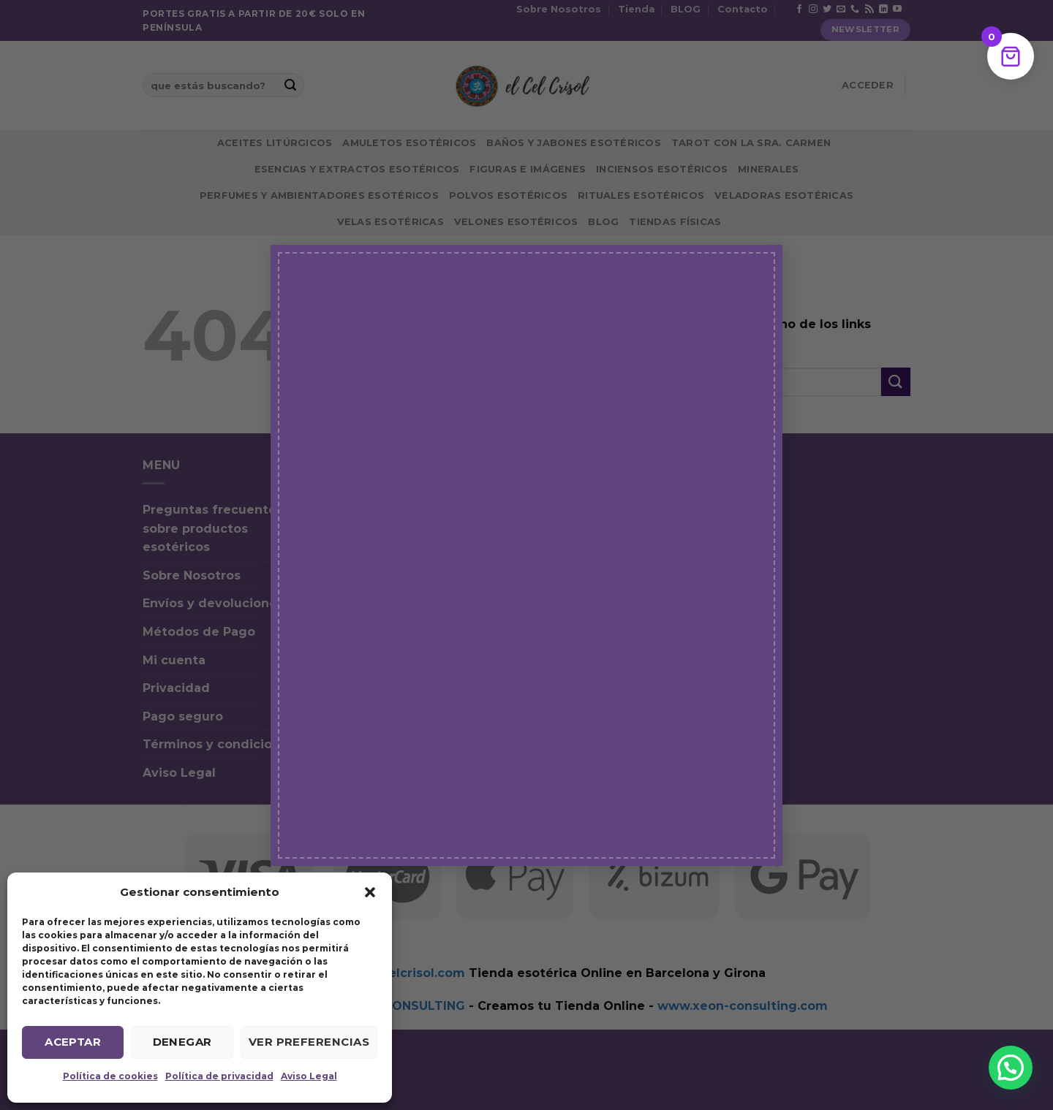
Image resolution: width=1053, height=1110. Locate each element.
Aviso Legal (309, 1076)
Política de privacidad (219, 1076)
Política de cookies (110, 1076)
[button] (370, 892)
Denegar (182, 1042)
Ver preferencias (309, 1042)
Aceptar (73, 1042)
